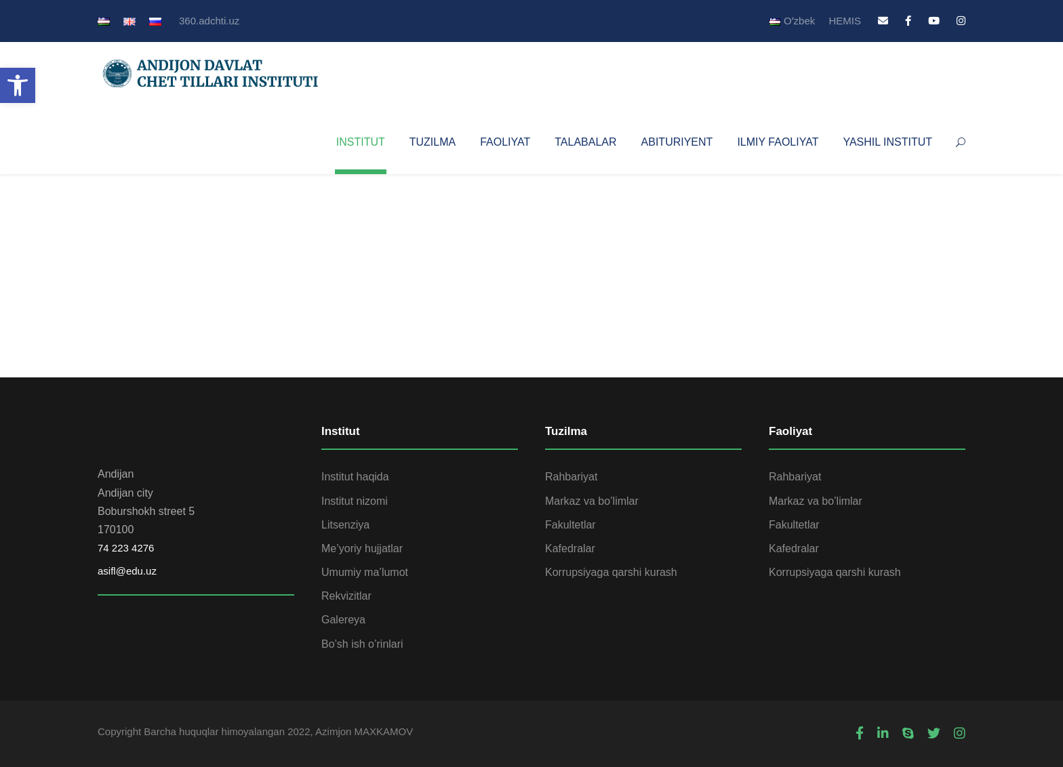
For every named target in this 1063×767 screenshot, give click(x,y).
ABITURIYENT (677, 142)
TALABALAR (585, 142)
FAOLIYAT (505, 142)
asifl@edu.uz (127, 571)
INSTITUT (360, 142)
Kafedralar (570, 548)
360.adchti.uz (209, 20)
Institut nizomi (354, 501)
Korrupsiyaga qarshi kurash (611, 572)
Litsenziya (345, 525)
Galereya (343, 619)
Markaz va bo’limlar (592, 501)
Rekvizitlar (346, 596)
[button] (17, 85)
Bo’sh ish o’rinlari (362, 644)
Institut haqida (355, 476)
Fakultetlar (570, 525)
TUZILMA (432, 142)
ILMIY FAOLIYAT (777, 142)
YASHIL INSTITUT (887, 142)
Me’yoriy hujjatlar (362, 548)
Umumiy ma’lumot (364, 572)
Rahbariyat (571, 476)
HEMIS (844, 20)
